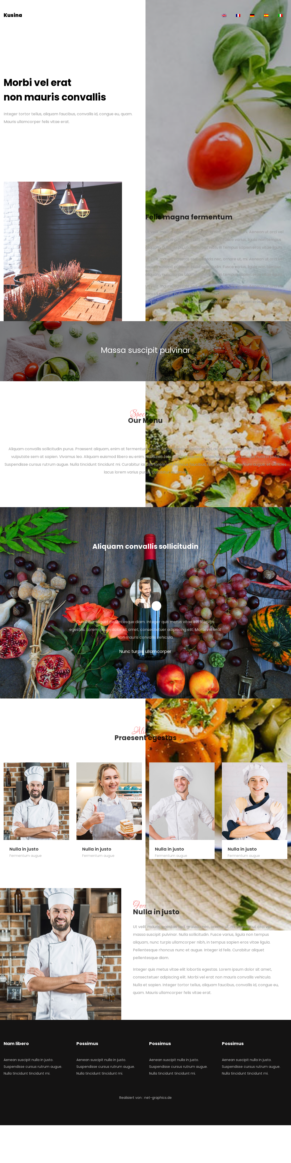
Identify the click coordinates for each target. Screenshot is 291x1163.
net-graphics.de (158, 1097)
